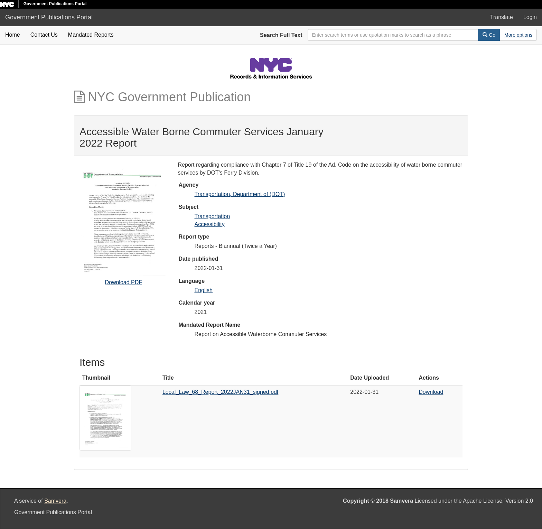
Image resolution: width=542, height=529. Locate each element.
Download (431, 392)
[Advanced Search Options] (518, 35)
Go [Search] (489, 35)
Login (530, 17)
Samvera (55, 501)
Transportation (212, 216)
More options (518, 35)
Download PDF (123, 282)
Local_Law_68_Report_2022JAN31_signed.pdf (220, 392)
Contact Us (44, 35)
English (204, 290)
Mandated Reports (91, 35)
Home (12, 35)
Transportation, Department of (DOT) (240, 194)
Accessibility (210, 224)
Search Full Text (281, 35)
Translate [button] (501, 17)
